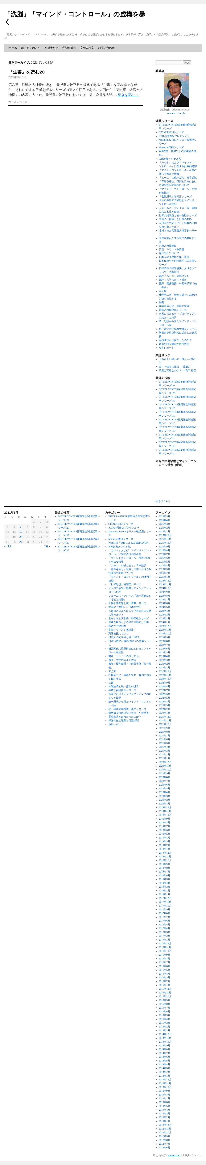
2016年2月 (164, 981)
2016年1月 (164, 985)
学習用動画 (69, 47)
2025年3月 (164, 569)
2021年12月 (165, 716)
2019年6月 (164, 830)
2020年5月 (164, 788)
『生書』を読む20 (26, 72)
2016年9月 (164, 954)
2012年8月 (164, 1140)
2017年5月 (164, 924)
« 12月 (8, 546)
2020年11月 (165, 765)
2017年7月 (164, 917)
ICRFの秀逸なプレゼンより (174, 136)
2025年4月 (164, 565)
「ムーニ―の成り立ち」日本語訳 (178, 177)
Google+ (182, 113)
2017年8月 (164, 913)
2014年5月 (164, 1060)
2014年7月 (164, 1053)
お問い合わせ (106, 47)
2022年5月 (164, 697)
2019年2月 (164, 845)
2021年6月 (164, 739)
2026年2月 (164, 527)
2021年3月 (164, 750)
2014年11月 (165, 1037)
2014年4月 (164, 1064)
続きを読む (128, 95)
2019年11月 (165, 811)
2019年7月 (164, 826)
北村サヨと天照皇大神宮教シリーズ (128, 618)
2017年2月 (164, 935)
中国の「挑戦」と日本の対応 (175, 219)
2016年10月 (165, 951)
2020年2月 (164, 799)
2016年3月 (164, 977)
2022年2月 (164, 709)
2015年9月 (164, 1000)
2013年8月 (164, 1094)
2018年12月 (165, 852)
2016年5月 (164, 969)
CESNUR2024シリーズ (171, 132)
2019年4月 (164, 837)
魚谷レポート (166, 347)
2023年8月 (164, 641)
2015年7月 (164, 1007)
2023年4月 (164, 656)
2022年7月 (164, 690)
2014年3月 (164, 1068)
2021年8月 (164, 731)
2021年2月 (164, 754)
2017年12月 (165, 898)
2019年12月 (165, 807)
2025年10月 (165, 542)
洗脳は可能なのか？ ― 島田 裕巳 (177, 370)
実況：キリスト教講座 (171, 249)
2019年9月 (164, 818)
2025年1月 (164, 576)
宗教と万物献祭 (168, 245)
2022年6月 (164, 694)
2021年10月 (165, 724)
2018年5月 (164, 879)
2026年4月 (164, 520)
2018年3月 (164, 886)
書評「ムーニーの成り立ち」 (175, 275)
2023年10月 (165, 633)
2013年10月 (165, 1087)
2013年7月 (164, 1098)
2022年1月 (164, 712)
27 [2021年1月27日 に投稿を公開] (20, 542)
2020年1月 (164, 803)
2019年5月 (164, 833)
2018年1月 (164, 894)
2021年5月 (164, 743)
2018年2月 (164, 890)
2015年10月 (165, 996)
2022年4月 (164, 701)
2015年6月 (164, 1011)
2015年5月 (164, 1015)
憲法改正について (169, 253)
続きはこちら (163, 501)
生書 (25, 101)
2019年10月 (165, 814)
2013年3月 (164, 1113)
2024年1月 (164, 622)
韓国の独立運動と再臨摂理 (174, 343)
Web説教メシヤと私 (170, 158)
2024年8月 (164, 595)
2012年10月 (165, 1132)
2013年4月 (164, 1109)
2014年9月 (164, 1045)
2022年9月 (164, 682)
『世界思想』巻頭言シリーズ (175, 196)
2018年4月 (164, 883)
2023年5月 (164, 652)
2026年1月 (164, 531)
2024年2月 (164, 618)
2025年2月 (164, 573)
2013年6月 (164, 1102)
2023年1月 (164, 667)
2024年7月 (164, 599)
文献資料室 (87, 47)
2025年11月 (165, 539)
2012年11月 (165, 1128)
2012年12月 (165, 1124)
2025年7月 (164, 554)
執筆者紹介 (51, 47)
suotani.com (174, 1155)
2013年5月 (164, 1106)
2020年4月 (164, 792)
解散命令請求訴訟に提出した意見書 (128, 712)
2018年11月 (165, 856)
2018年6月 (164, 875)
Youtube (171, 113)
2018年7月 (164, 871)
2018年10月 (165, 860)
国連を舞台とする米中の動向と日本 (128, 622)
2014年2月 (164, 1072)
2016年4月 (164, 973)
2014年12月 (165, 1034)
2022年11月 (165, 675)
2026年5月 (164, 516)
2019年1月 (164, 849)
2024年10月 (165, 588)
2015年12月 (165, 988)
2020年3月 (164, 796)
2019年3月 (164, 841)
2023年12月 (165, 625)
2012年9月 (164, 1136)
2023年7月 (164, 644)
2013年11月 (165, 1083)
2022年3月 (164, 705)
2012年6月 (164, 1147)
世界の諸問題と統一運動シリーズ (178, 215)
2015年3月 (164, 1022)
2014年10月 (165, 1041)
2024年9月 (164, 591)
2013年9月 (164, 1090)
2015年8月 (164, 1003)
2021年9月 (164, 728)
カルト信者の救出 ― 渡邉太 (174, 366)
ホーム (13, 47)
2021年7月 (164, 735)
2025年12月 (165, 535)
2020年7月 (164, 780)
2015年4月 (164, 1019)
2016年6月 (164, 966)
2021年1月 (164, 758)
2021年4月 (164, 746)
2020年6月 (164, 784)
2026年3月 (164, 523)
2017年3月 (164, 932)
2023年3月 (164, 660)
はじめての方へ (30, 47)
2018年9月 (164, 864)
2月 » (47, 546)
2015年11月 (165, 992)
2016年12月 (165, 943)
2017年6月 (164, 920)
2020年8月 (164, 777)
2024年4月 (164, 610)
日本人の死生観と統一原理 (174, 257)
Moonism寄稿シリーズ (171, 147)
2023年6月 (164, 648)
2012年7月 (164, 1143)
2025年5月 (164, 561)
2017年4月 (164, 928)
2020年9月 (164, 773)
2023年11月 (165, 629)
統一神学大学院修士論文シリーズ (178, 328)
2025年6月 (164, 557)
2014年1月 (164, 1075)
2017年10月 (165, 905)
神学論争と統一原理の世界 (174, 306)
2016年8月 (164, 958)
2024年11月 (165, 584)
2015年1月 (164, 1030)
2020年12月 (165, 762)
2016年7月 (164, 962)
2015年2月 (164, 1026)
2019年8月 (164, 822)
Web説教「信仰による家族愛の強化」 (129, 542)
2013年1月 (164, 1121)
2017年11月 (165, 901)
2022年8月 (164, 686)
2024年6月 (164, 603)
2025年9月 (164, 546)
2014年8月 (164, 1049)
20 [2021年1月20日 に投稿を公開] (20, 536)
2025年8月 (164, 550)
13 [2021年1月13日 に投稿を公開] (20, 531)
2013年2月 (164, 1117)
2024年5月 (164, 607)
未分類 (162, 291)
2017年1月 (164, 939)
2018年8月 (164, 867)
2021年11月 (165, 720)
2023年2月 (164, 663)
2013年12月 (165, 1079)
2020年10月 (165, 769)
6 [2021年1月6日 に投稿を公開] (20, 526)
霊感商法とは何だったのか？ (175, 340)
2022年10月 (165, 678)
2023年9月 (164, 637)
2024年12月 (165, 580)
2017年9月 (164, 909)
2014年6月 (164, 1056)
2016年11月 (165, 947)
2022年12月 (165, 671)
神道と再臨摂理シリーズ (173, 309)
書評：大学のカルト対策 (173, 279)
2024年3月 (164, 614)
